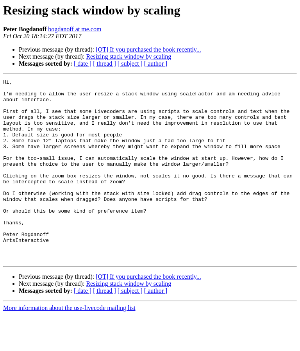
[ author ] (156, 63)
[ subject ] (130, 63)
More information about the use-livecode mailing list (69, 344)
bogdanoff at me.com (74, 29)
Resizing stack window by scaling (128, 56)
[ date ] (82, 63)
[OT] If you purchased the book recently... (148, 49)
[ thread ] (104, 63)
